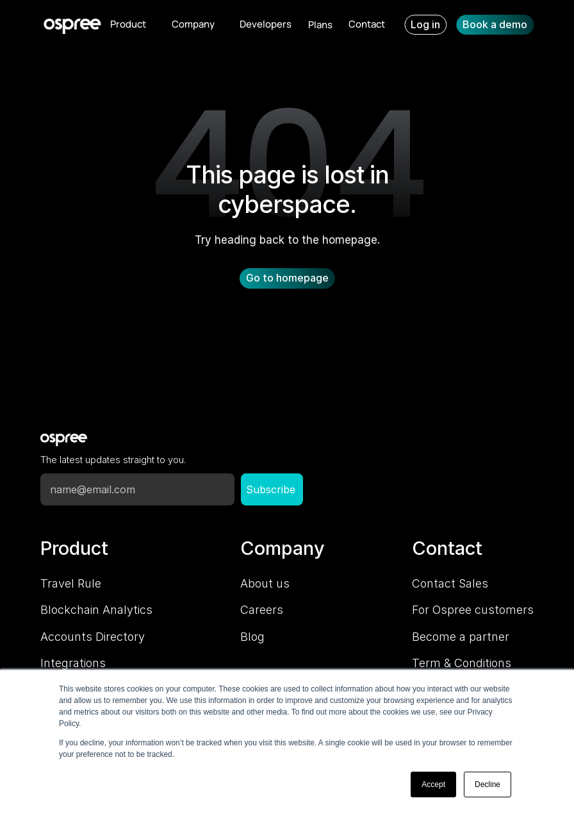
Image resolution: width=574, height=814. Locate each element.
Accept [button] (433, 784)
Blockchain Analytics (96, 609)
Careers (261, 609)
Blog (252, 636)
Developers (265, 24)
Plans (320, 24)
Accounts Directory (92, 636)
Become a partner (460, 636)
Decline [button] (487, 784)
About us (265, 583)
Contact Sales (450, 583)
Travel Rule (70, 583)
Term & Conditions (461, 663)
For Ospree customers (473, 609)
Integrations (73, 663)
